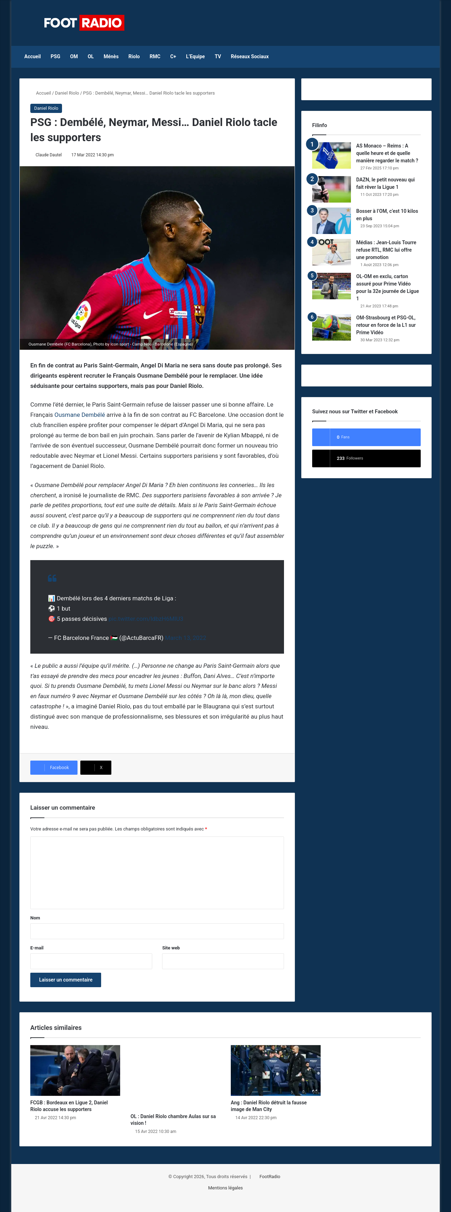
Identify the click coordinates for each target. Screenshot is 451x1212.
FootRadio (269, 1176)
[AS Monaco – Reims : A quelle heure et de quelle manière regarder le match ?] (331, 155)
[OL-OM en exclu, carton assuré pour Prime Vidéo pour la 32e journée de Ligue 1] (331, 286)
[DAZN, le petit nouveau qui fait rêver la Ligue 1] (331, 189)
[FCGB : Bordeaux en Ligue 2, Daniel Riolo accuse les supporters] (75, 1070)
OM (74, 56)
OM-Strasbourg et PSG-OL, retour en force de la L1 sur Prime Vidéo (386, 325)
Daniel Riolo (67, 93)
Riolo (134, 56)
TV (218, 56)
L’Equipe (195, 56)
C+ (173, 56)
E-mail (37, 947)
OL (91, 56)
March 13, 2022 (185, 637)
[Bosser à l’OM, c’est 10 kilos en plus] (331, 221)
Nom (35, 917)
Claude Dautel (49, 154)
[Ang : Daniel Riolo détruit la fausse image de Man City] (276, 1070)
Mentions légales (225, 1187)
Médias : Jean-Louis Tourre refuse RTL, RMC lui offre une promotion (386, 250)
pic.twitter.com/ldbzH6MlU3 (146, 618)
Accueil (32, 56)
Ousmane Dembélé (80, 414)
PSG (55, 56)
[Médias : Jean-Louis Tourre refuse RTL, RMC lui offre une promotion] (331, 252)
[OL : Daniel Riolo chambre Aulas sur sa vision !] (176, 1077)
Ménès (111, 56)
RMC (155, 56)
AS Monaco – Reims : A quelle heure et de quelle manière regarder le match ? (387, 153)
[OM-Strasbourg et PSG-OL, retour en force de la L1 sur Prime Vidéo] (331, 327)
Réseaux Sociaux (249, 56)
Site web (171, 947)
